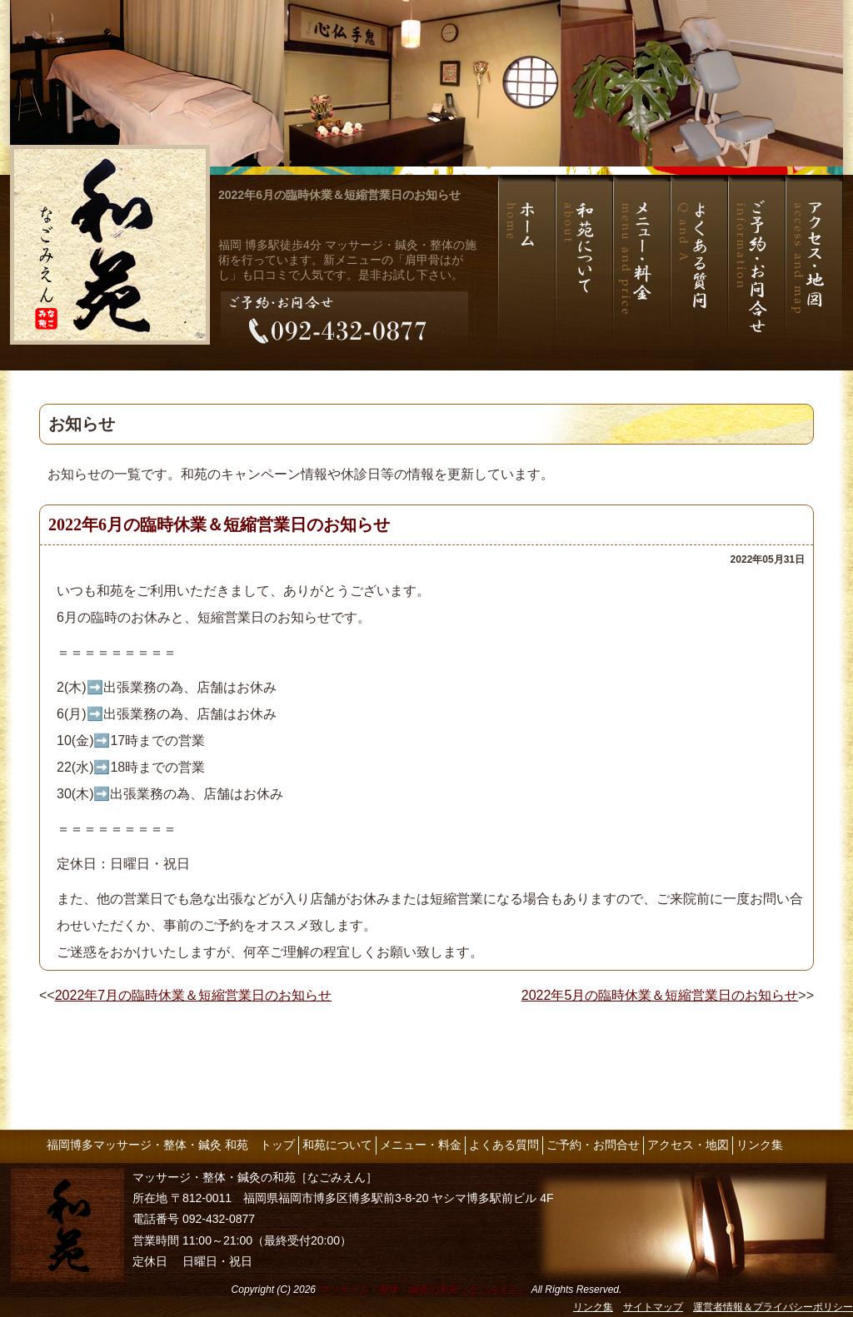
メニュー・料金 (420, 1144)
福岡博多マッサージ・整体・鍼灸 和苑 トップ (171, 1144)
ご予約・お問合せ (593, 1144)
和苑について (337, 1144)
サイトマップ (653, 1307)
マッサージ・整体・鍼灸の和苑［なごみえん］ (423, 1289)
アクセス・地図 (688, 1144)
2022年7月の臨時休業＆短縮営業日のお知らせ (193, 995)
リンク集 (759, 1144)
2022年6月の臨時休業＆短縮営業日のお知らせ (339, 194)
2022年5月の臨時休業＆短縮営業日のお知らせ (660, 995)
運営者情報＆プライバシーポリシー (773, 1307)
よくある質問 (504, 1144)
